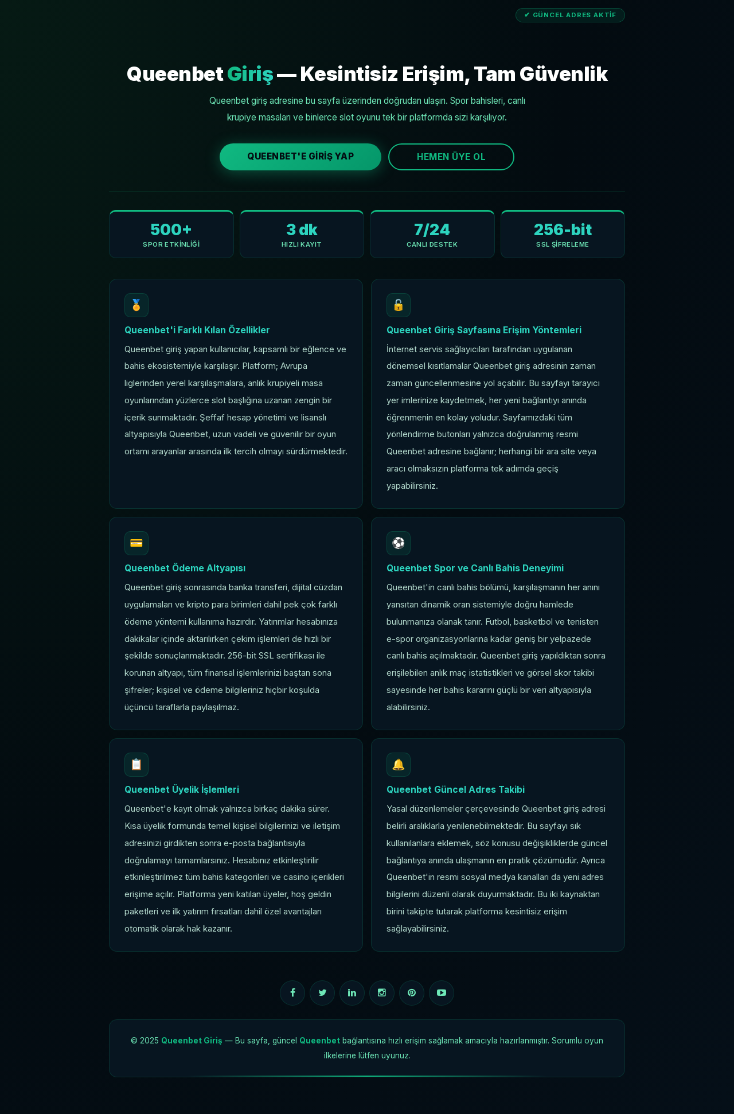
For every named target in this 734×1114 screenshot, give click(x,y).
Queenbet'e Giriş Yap (300, 156)
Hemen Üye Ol (451, 156)
